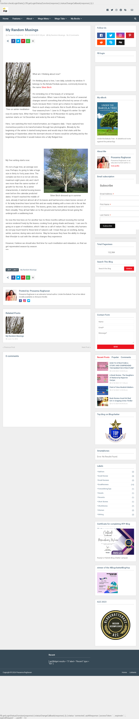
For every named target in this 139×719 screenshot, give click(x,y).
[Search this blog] (110, 269)
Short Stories (116, 502)
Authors (116, 472)
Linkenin (133, 672)
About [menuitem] (29, 18)
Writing (116, 514)
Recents (116, 497)
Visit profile (115, 166)
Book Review (116, 476)
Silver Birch (47, 87)
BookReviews (116, 485)
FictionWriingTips (116, 489)
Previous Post (9, 347)
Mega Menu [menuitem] (43, 18)
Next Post (85, 347)
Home (124, 672)
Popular (115, 357)
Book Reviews (116, 480)
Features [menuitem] (17, 18)
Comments (126, 357)
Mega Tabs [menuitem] (60, 18)
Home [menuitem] (5, 18)
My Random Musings (56, 35)
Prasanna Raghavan (15, 35)
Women (116, 510)
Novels (116, 493)
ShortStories (116, 506)
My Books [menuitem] (75, 18)
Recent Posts (103, 357)
